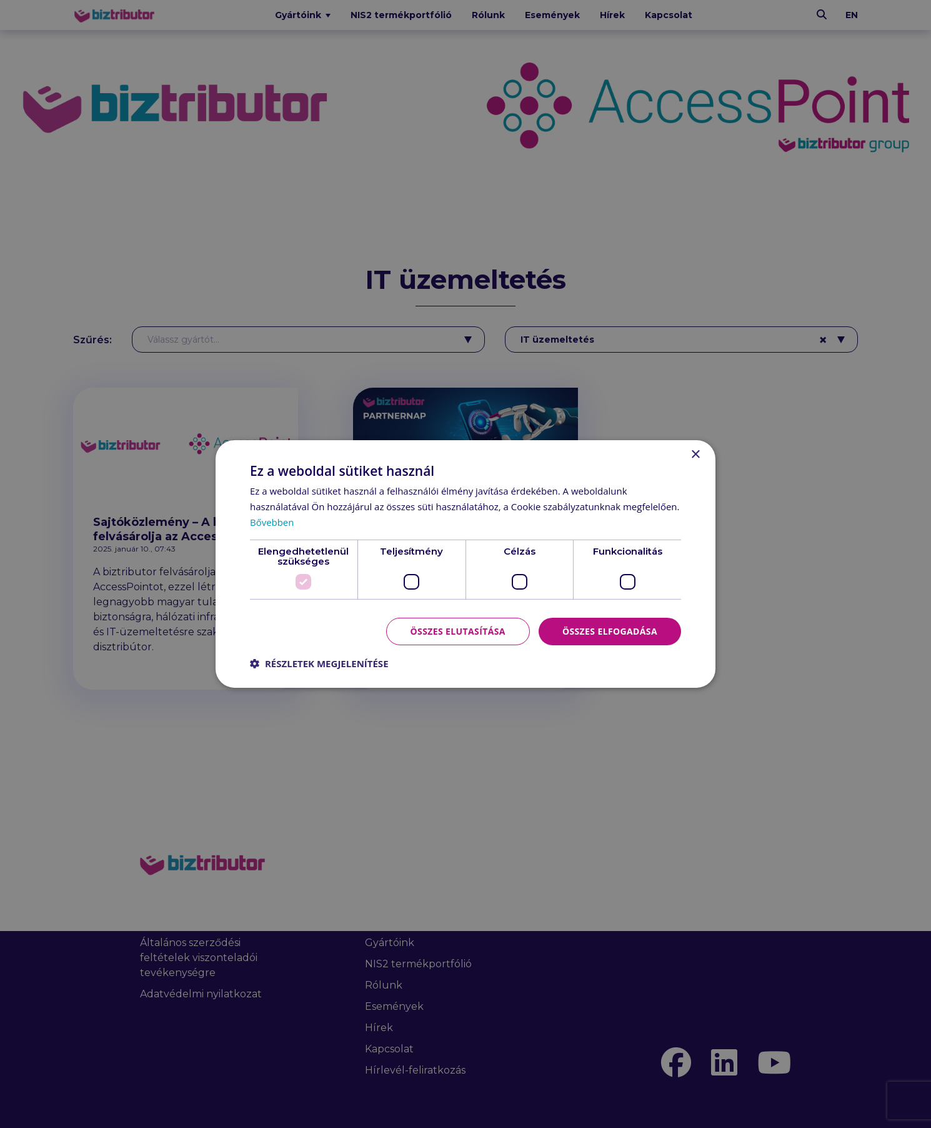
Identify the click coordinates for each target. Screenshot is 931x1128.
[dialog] (465, 564)
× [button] (695, 455)
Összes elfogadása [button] (609, 631)
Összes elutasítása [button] (457, 631)
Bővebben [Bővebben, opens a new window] (272, 522)
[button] (319, 663)
